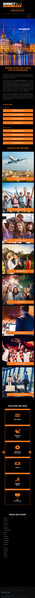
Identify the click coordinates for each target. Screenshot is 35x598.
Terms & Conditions (5, 595)
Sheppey (5, 556)
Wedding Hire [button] (20, 271)
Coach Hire (12, 590)
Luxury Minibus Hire (18, 139)
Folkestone (6, 536)
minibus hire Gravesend (12, 85)
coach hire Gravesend (24, 85)
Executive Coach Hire (18, 114)
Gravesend (6, 524)
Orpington (6, 538)
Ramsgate (6, 544)
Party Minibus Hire (18, 143)
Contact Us (24, 590)
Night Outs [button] (20, 302)
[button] (4, 477)
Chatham (6, 554)
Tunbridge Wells (7, 530)
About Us (7, 590)
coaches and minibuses (20, 80)
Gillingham (6, 549)
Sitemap (18, 595)
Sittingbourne (7, 540)
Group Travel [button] (21, 209)
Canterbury (6, 528)
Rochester (6, 551)
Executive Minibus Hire (18, 135)
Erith (5, 547)
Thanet (5, 526)
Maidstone (6, 520)
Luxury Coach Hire (18, 118)
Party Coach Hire (18, 122)
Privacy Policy (13, 595)
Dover (5, 534)
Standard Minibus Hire (18, 131)
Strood (5, 552)
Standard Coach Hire (18, 110)
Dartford (5, 518)
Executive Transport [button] (20, 394)
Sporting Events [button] (21, 364)
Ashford (5, 532)
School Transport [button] (20, 240)
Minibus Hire (18, 590)
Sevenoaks (6, 542)
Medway (5, 522)
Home (3, 590)
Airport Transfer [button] (20, 179)
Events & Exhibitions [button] (20, 333)
